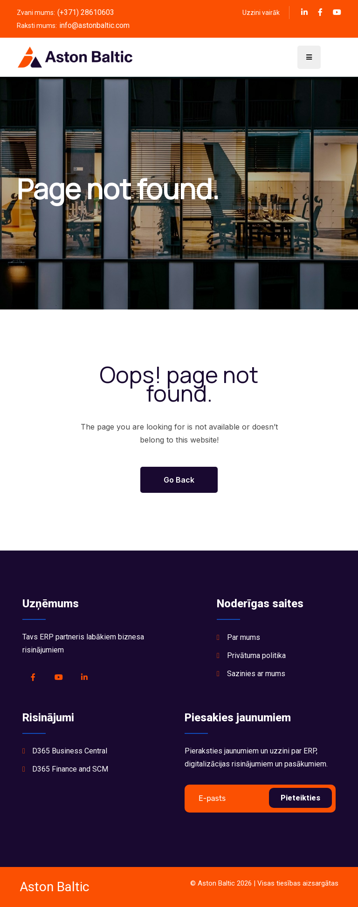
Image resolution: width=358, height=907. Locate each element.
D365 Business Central (69, 750)
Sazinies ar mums (256, 673)
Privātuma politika (256, 655)
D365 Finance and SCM (70, 769)
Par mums (243, 637)
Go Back (179, 479)
